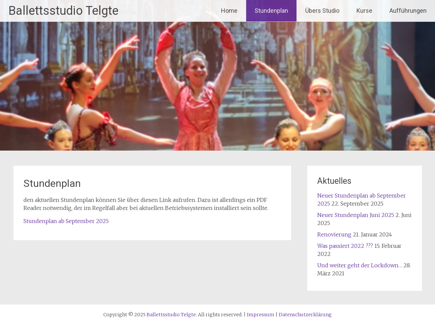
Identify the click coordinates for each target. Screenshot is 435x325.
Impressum (260, 315)
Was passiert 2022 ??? (345, 245)
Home (229, 10)
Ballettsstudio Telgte (63, 11)
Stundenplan (271, 10)
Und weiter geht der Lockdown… (359, 265)
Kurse (364, 10)
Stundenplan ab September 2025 (66, 221)
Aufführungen (408, 10)
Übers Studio (322, 10)
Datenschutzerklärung (305, 315)
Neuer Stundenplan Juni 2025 (355, 215)
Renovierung (334, 234)
